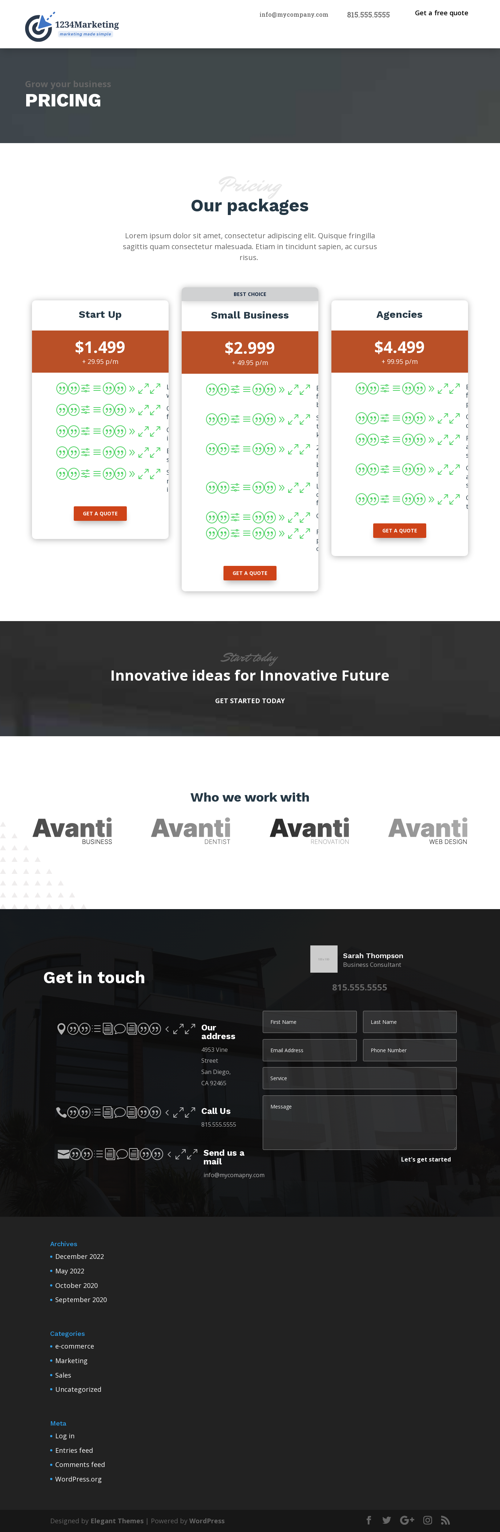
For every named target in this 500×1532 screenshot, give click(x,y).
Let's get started (426, 1159)
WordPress (207, 1520)
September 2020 (81, 1299)
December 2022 (79, 1256)
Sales (63, 1375)
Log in (64, 1435)
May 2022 (69, 1270)
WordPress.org (78, 1479)
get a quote (100, 513)
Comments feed (80, 1464)
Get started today (250, 700)
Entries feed (74, 1450)
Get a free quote (441, 12)
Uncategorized (78, 1389)
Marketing (71, 1360)
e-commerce (74, 1346)
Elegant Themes (117, 1520)
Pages (453, 36)
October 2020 (76, 1285)
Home (411, 36)
